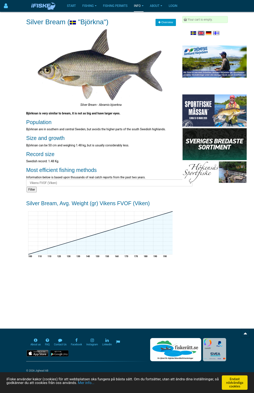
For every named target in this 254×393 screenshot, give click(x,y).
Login (173, 6)
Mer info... (86, 383)
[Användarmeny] (6, 6)
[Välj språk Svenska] (194, 33)
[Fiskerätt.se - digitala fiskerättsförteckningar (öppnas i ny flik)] (175, 349)
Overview (165, 22)
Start (71, 6)
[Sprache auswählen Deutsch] (209, 33)
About (156, 6)
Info (138, 6)
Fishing (89, 6)
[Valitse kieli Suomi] (216, 33)
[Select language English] (201, 33)
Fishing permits (115, 6)
